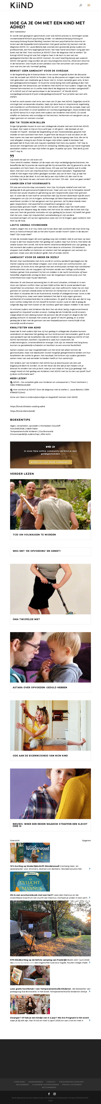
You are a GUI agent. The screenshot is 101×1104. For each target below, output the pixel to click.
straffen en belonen (19, 115)
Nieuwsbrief (22, 1085)
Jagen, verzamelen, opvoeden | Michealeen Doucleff (35, 426)
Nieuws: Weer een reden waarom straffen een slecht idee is (50, 825)
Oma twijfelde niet (26, 619)
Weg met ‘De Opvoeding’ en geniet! (37, 551)
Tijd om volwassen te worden (34, 534)
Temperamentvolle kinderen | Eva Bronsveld (31, 431)
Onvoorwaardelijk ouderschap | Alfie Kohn (30, 434)
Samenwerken (35, 1082)
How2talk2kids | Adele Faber (24, 428)
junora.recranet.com (23, 962)
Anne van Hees (17, 397)
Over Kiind (19, 1082)
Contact (50, 1082)
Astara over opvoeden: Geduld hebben (40, 687)
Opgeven (86, 840)
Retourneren (49, 1087)
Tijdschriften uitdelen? (71, 1082)
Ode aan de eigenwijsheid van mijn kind (40, 755)
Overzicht (15, 840)
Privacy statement (72, 1085)
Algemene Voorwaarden (45, 1085)
